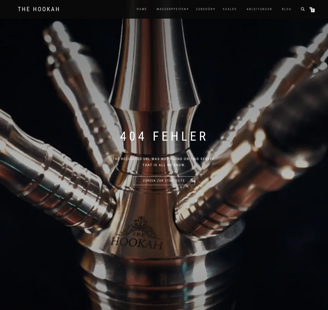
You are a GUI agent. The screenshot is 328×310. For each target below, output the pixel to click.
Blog (287, 9)
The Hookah (39, 9)
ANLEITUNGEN (259, 9)
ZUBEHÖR (204, 9)
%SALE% (230, 9)
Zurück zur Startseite (164, 180)
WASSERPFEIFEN (171, 9)
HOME (142, 9)
